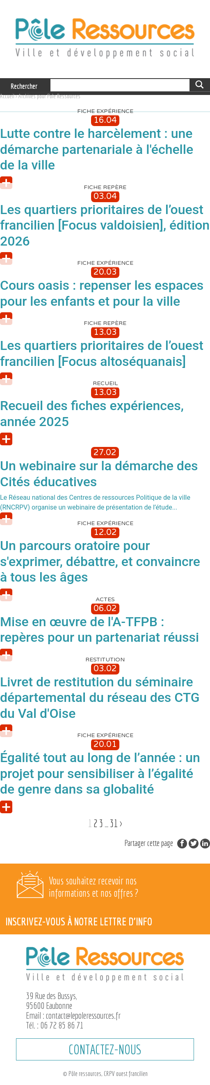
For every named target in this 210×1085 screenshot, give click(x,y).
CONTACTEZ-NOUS (104, 1049)
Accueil (7, 95)
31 (114, 823)
